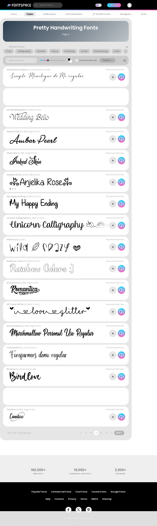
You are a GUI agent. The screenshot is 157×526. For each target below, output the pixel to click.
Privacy (72, 499)
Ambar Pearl (13, 131)
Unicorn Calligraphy (17, 217)
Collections (49, 14)
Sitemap (107, 499)
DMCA (94, 499)
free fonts (38, 474)
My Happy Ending (16, 196)
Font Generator (74, 14)
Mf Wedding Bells (16, 109)
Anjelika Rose (14, 174)
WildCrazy (12, 239)
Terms (83, 499)
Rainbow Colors (15, 261)
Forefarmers (13, 347)
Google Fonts (118, 491)
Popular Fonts (39, 491)
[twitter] (79, 510)
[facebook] (68, 510)
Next (119, 433)
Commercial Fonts (61, 491)
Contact (59, 499)
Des (23, 239)
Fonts (14, 14)
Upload (114, 5)
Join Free (143, 5)
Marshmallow (14, 325)
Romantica (13, 282)
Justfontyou (30, 347)
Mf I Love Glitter (15, 304)
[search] (48, 5)
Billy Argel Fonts (32, 131)
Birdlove (11, 369)
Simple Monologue (17, 69)
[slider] (48, 60)
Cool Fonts (81, 491)
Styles (29, 14)
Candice (11, 409)
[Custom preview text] (21, 60)
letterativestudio (27, 369)
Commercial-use (88, 60)
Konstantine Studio (40, 69)
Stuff (143, 14)
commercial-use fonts (80, 474)
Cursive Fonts (99, 491)
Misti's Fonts (35, 109)
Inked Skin (12, 153)
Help (48, 499)
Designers (125, 14)
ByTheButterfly (32, 174)
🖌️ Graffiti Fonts (101, 14)
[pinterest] (89, 510)
